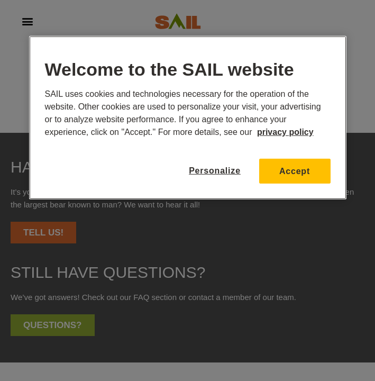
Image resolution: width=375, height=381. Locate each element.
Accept (294, 170)
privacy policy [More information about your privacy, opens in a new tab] (285, 131)
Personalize (215, 170)
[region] (187, 117)
